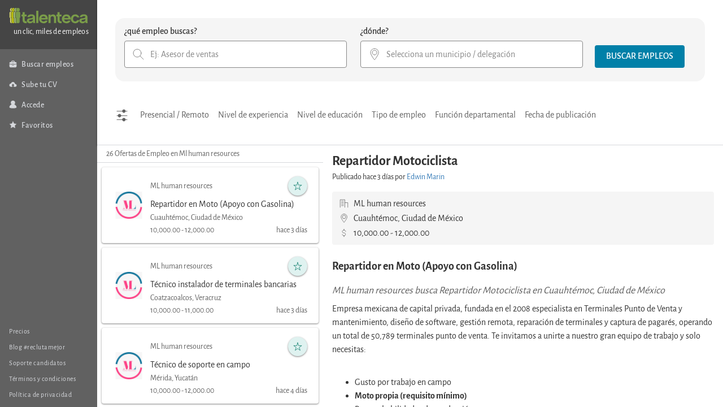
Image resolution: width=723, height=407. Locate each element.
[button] (640, 56)
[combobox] (235, 54)
